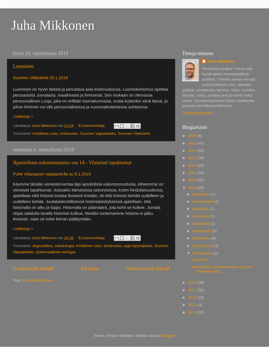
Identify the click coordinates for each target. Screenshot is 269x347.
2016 (193, 297)
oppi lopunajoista (138, 246)
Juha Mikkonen (52, 25)
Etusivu (90, 268)
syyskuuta (201, 216)
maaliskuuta (203, 246)
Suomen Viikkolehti (134, 133)
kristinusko (69, 133)
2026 (193, 136)
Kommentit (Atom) (38, 280)
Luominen (23, 66)
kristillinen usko (45, 133)
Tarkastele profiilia (197, 113)
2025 (193, 143)
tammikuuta (203, 253)
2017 (193, 290)
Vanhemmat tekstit (148, 268)
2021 (193, 173)
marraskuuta (204, 201)
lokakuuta (201, 209)
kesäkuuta (202, 224)
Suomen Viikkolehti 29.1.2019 (40, 78)
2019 (193, 188)
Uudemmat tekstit (33, 268)
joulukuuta (202, 194)
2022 (193, 165)
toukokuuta (202, 231)
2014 (193, 312)
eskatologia (64, 246)
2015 (193, 305)
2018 (193, 282)
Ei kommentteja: (92, 126)
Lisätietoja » (23, 116)
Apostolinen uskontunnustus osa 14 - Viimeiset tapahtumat (72, 162)
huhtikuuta (202, 238)
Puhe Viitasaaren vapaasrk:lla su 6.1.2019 (52, 174)
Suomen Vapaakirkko (98, 133)
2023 (193, 158)
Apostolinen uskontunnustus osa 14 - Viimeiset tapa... (223, 269)
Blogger (168, 336)
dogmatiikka (43, 246)
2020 (193, 180)
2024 (193, 151)
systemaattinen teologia (55, 252)
